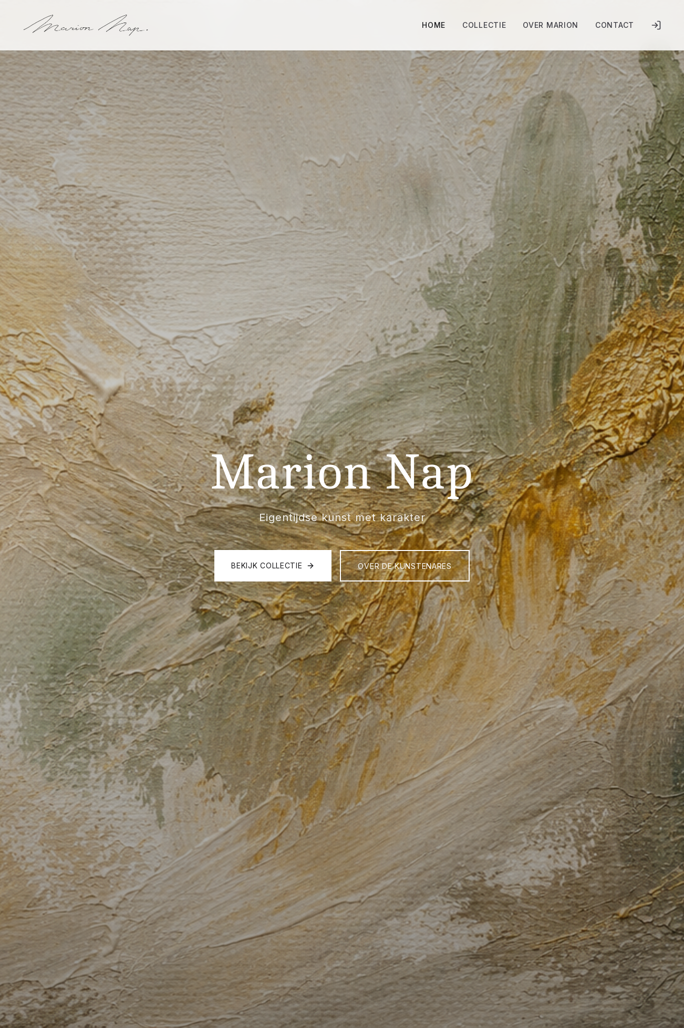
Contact (614, 24)
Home (433, 24)
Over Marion (550, 24)
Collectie (484, 24)
